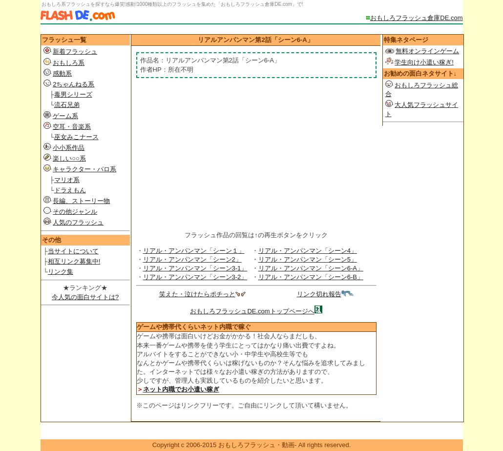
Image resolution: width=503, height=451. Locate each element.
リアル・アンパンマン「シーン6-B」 (310, 277)
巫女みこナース (76, 137)
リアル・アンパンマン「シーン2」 (192, 259)
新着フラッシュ (75, 51)
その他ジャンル (75, 211)
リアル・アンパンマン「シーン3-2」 (195, 277)
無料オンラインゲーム (427, 51)
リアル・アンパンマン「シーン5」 (307, 259)
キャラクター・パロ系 (84, 169)
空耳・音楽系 (72, 126)
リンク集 (60, 271)
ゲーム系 (65, 116)
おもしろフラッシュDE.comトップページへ (252, 311)
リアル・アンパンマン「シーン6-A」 (310, 268)
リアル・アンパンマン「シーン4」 (307, 250)
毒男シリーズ (73, 94)
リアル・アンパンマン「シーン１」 (194, 250)
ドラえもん (70, 190)
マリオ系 (67, 180)
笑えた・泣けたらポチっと (202, 294)
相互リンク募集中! (74, 261)
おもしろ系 (68, 62)
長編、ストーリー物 (81, 201)
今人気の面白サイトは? (85, 297)
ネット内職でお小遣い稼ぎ (181, 389)
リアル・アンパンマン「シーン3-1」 (195, 268)
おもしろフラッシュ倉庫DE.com (416, 17)
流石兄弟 (67, 104)
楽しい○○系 (69, 158)
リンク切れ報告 (325, 294)
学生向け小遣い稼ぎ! (424, 62)
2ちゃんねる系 (73, 84)
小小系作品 (68, 147)
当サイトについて (73, 251)
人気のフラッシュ (78, 222)
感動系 (62, 73)
